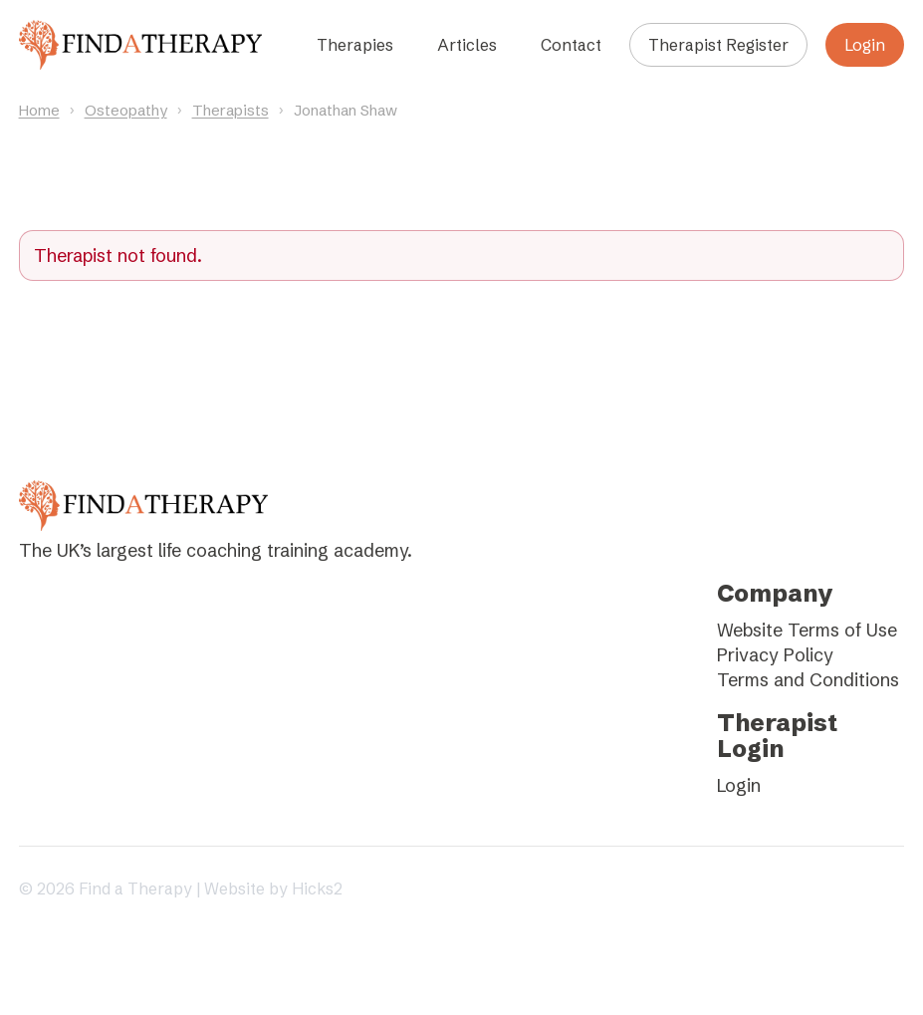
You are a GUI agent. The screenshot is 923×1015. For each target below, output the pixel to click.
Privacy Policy (775, 654)
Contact (571, 45)
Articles (467, 45)
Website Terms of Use (807, 630)
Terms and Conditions (808, 679)
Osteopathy (126, 110)
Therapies (355, 45)
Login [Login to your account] (864, 45)
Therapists (230, 110)
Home (39, 110)
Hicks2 (317, 888)
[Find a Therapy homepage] (140, 45)
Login (739, 785)
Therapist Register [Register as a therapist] (718, 45)
